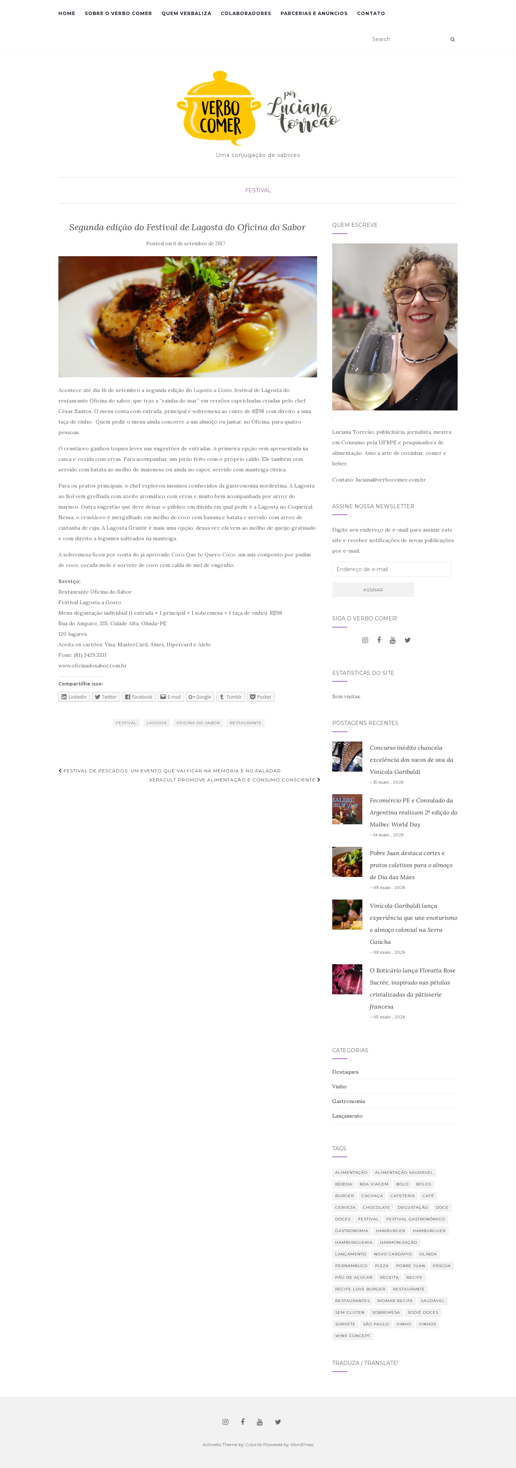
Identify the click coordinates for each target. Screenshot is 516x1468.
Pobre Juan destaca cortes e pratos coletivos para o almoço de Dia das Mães (411, 865)
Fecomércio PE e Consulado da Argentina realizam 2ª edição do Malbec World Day (413, 812)
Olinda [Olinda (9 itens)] (428, 1254)
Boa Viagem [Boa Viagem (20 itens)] (374, 1184)
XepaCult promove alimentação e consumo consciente (235, 780)
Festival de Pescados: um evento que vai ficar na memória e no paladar (169, 771)
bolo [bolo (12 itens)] (402, 1184)
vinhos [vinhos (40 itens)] (427, 1324)
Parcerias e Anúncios (314, 13)
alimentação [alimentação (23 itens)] (351, 1172)
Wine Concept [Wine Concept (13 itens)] (352, 1335)
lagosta (157, 722)
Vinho (339, 1086)
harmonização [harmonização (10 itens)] (398, 1242)
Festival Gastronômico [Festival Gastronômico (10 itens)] (415, 1219)
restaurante (246, 722)
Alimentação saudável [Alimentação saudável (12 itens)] (404, 1172)
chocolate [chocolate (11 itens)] (376, 1207)
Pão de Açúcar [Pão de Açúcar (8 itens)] (353, 1277)
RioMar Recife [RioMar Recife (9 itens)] (395, 1300)
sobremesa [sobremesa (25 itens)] (386, 1312)
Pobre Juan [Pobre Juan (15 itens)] (410, 1265)
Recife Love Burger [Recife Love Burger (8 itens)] (360, 1289)
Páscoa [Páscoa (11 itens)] (442, 1265)
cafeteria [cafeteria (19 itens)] (403, 1195)
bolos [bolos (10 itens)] (423, 1184)
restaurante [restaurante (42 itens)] (409, 1289)
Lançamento (347, 1115)
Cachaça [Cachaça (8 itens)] (372, 1195)
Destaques (345, 1071)
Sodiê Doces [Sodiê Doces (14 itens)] (423, 1312)
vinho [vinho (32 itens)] (404, 1324)
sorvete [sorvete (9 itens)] (345, 1324)
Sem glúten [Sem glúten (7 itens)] (350, 1312)
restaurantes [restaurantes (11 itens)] (352, 1300)
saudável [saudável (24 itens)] (433, 1300)
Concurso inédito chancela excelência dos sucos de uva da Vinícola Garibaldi (411, 759)
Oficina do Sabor (198, 722)
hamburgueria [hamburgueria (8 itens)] (353, 1242)
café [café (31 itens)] (428, 1195)
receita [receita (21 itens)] (389, 1277)
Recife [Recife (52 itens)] (414, 1277)
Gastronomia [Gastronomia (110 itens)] (351, 1230)
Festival (258, 190)
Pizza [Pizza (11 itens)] (382, 1265)
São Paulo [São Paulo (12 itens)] (376, 1324)
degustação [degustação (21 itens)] (413, 1207)
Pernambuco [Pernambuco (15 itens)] (351, 1265)
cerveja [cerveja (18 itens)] (345, 1207)
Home (66, 13)
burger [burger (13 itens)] (344, 1195)
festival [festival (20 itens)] (368, 1219)
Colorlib (253, 1444)
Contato (371, 13)
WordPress (301, 1444)
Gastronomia (348, 1101)
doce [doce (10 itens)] (442, 1207)
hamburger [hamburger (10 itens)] (390, 1230)
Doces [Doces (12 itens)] (343, 1219)
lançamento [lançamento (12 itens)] (350, 1254)
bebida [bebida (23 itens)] (343, 1184)
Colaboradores (246, 13)
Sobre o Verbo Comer (118, 13)
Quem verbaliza (186, 13)
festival (126, 722)
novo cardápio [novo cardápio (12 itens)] (393, 1254)
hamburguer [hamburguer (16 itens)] (429, 1230)
